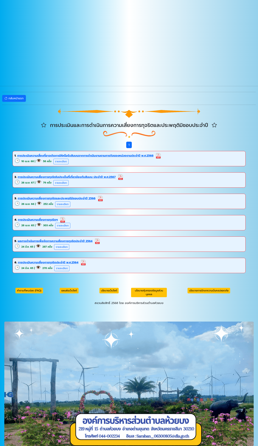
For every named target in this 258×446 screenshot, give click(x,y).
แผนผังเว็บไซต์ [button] (69, 290)
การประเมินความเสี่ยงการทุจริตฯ (38, 220)
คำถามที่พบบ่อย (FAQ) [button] (29, 290)
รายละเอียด (61, 161)
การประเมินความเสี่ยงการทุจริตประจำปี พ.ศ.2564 (48, 262)
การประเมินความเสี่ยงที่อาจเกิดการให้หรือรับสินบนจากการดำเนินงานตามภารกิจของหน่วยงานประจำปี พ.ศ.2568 (85, 156)
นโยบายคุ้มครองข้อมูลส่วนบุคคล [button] (149, 292)
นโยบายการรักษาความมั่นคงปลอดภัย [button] (209, 290)
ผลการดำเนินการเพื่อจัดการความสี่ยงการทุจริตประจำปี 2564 (55, 241)
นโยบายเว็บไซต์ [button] (109, 290)
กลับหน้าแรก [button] (14, 98)
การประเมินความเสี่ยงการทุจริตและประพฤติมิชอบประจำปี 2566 (56, 198)
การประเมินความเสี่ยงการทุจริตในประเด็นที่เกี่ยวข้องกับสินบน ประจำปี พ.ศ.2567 (67, 177)
